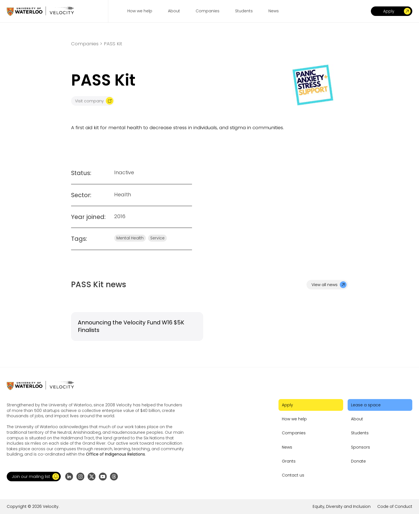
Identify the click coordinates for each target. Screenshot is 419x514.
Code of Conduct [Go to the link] (394, 506)
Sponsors (360, 447)
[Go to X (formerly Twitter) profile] (91, 476)
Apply (287, 405)
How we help (294, 419)
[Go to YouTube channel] (103, 476)
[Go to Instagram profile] (80, 476)
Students (360, 433)
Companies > (86, 44)
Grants (289, 461)
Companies (294, 433)
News (287, 447)
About (357, 419)
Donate (358, 461)
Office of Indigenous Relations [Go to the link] (115, 454)
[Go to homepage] (40, 11)
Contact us (293, 475)
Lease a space (366, 405)
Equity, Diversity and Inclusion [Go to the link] (342, 506)
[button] (34, 476)
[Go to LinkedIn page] (69, 476)
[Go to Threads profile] (114, 476)
